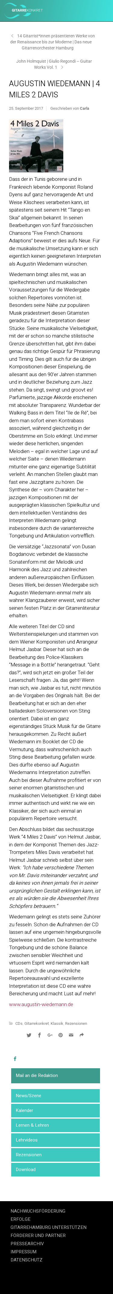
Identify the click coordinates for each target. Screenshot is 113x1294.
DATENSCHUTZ (26, 1260)
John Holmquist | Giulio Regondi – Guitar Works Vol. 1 (54, 64)
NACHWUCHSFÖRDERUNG (38, 1211)
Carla (84, 108)
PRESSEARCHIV (27, 1243)
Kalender (24, 1110)
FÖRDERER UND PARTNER (38, 1235)
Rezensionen (29, 1154)
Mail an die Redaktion (37, 1075)
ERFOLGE (20, 1219)
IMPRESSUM (23, 1251)
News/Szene (28, 1095)
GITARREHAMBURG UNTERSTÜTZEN (48, 1227)
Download (26, 1169)
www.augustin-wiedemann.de (41, 1004)
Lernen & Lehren (32, 1125)
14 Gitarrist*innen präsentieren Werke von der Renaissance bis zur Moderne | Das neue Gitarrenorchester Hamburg (52, 41)
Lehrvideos (27, 1140)
